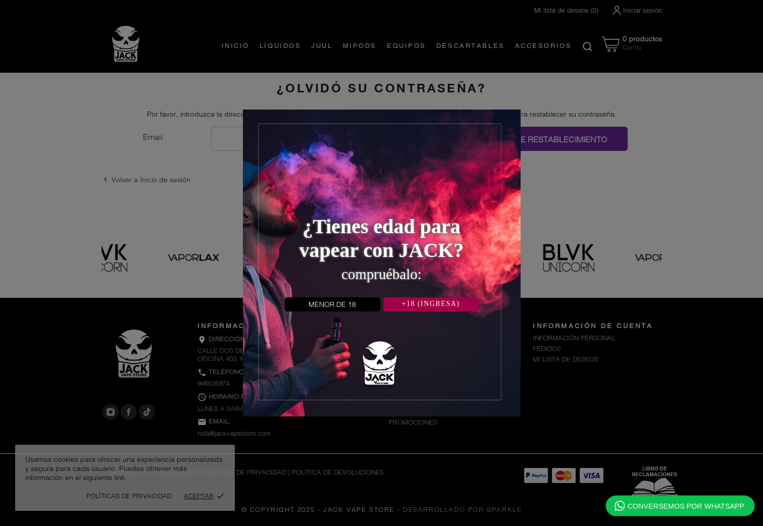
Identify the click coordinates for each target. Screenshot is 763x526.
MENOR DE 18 (332, 304)
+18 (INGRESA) (431, 303)
